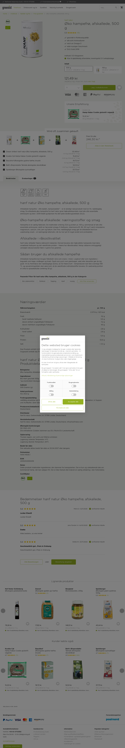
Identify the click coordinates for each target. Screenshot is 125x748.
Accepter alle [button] (73, 402)
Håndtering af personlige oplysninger (60, 375)
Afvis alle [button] (51, 402)
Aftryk (44, 375)
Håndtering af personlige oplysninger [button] (54, 357)
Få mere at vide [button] (62, 408)
